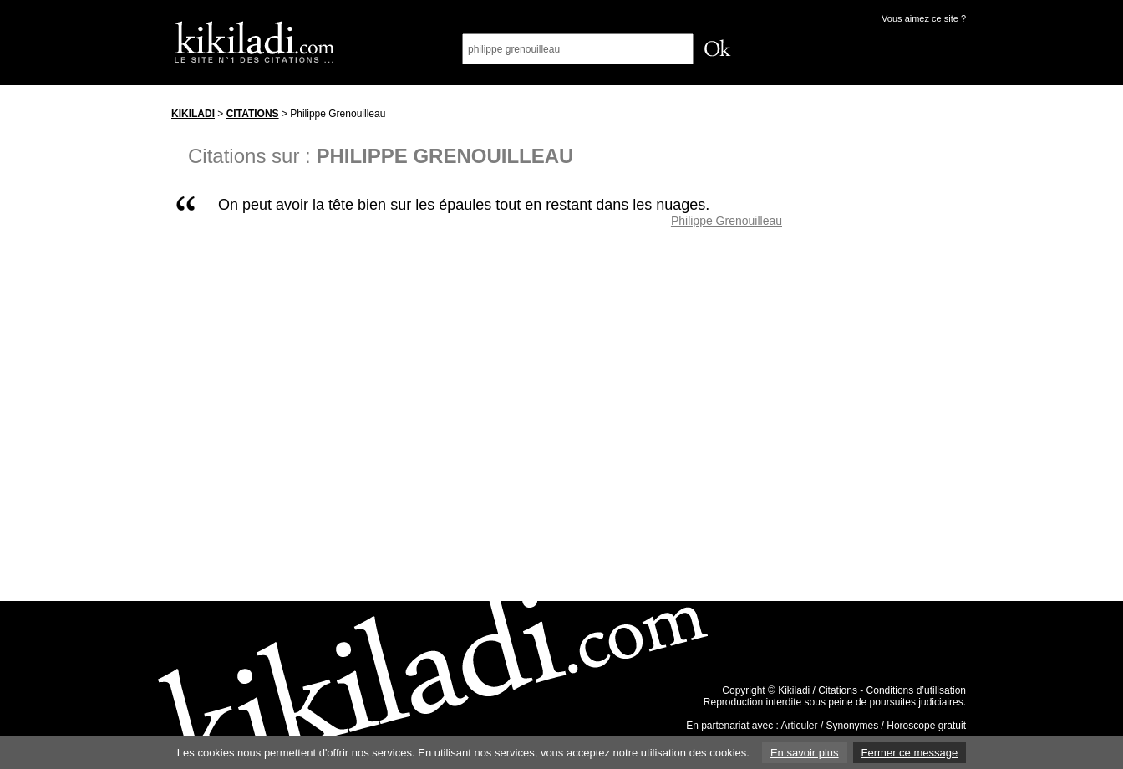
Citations (252, 114)
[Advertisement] (890, 350)
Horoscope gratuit (926, 725)
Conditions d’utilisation (916, 690)
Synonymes (852, 725)
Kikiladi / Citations (817, 690)
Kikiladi (193, 114)
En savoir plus (804, 752)
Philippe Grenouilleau (726, 220)
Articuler (799, 725)
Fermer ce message (909, 752)
